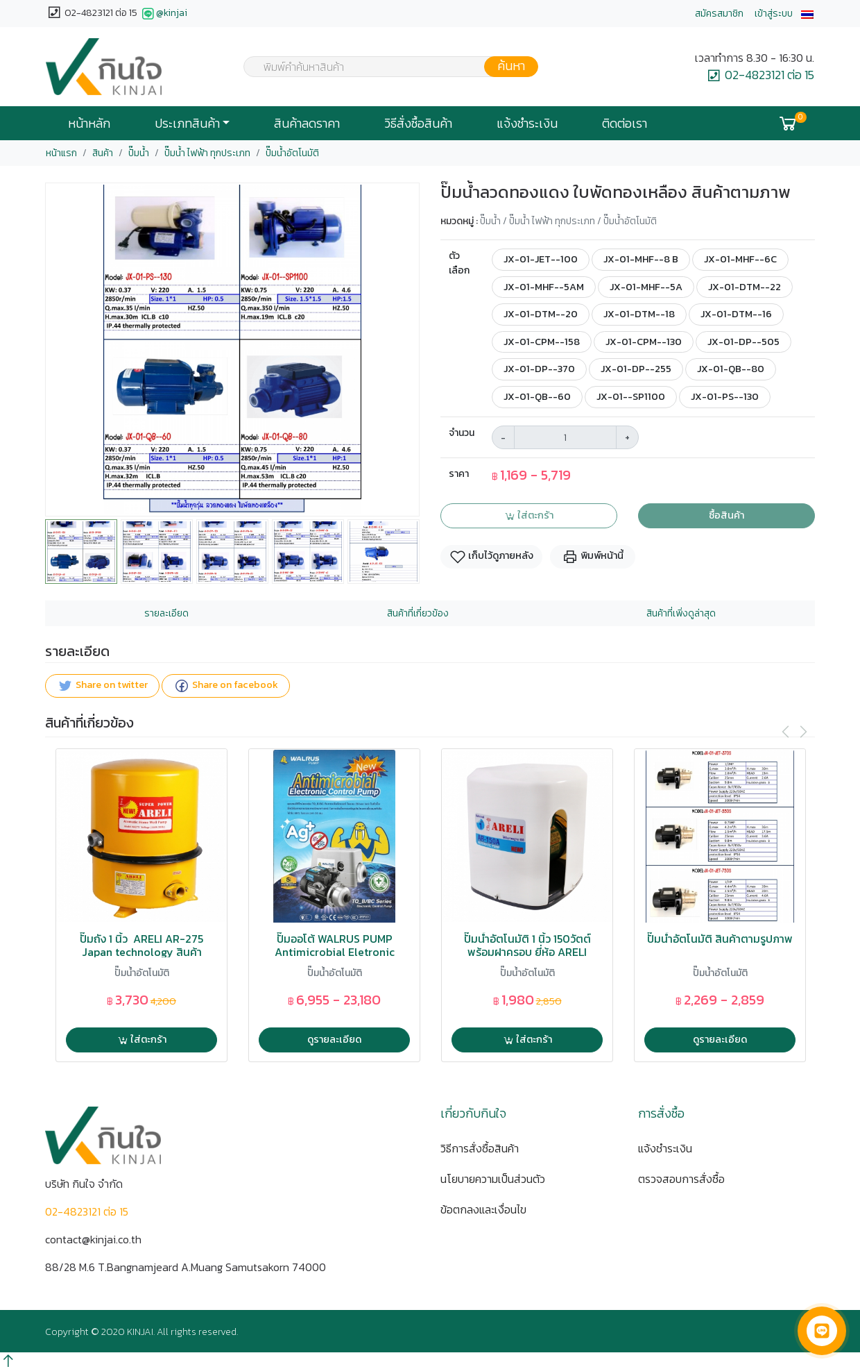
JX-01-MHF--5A (646, 286)
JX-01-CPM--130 (643, 341)
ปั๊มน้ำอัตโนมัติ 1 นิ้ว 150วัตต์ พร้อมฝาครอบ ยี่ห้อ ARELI (527, 945)
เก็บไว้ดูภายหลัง (491, 557)
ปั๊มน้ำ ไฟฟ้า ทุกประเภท (207, 153)
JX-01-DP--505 (743, 341)
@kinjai (163, 14)
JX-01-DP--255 (636, 368)
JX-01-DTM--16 (736, 313)
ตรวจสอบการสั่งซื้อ (681, 1178)
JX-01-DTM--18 (639, 313)
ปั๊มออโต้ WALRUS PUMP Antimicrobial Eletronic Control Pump (335, 952)
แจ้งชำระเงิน (527, 124)
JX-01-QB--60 (537, 396)
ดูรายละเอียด (334, 1039)
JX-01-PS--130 (725, 396)
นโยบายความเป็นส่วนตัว (492, 1178)
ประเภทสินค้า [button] (187, 124)
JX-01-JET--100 (541, 259)
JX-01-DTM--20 (541, 313)
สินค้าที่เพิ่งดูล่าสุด (681, 613)
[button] (807, 13)
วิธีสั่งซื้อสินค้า (418, 124)
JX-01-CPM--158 (542, 341)
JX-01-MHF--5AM (544, 286)
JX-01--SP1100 (630, 396)
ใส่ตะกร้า (528, 515)
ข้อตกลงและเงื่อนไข (483, 1209)
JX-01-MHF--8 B (640, 259)
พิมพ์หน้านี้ (593, 557)
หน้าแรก (61, 153)
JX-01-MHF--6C (740, 259)
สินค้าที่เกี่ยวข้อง (418, 613)
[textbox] (382, 68)
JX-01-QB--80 (730, 368)
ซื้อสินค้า (726, 515)
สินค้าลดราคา (307, 124)
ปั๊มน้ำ (138, 153)
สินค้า (102, 153)
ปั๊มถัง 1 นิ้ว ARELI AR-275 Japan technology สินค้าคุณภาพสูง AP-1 (141, 952)
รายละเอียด (166, 613)
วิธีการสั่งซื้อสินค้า (479, 1148)
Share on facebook (225, 686)
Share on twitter (102, 686)
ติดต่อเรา (624, 124)
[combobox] (382, 66)
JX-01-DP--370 (539, 368)
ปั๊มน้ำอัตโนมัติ (292, 153)
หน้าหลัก (89, 124)
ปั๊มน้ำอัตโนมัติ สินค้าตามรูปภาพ (720, 939)
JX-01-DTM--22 (744, 286)
